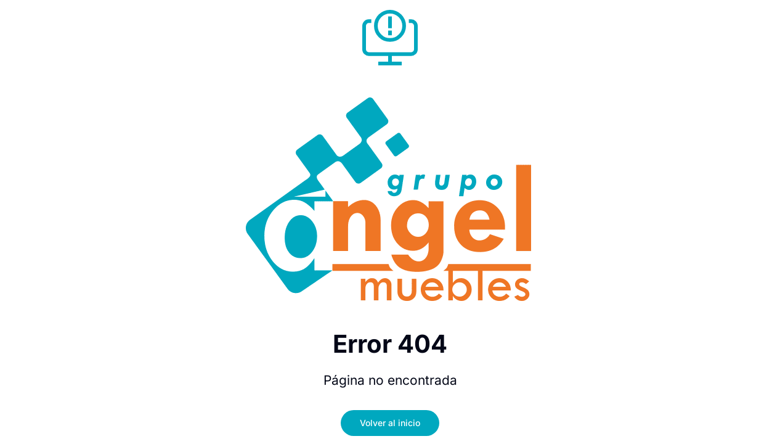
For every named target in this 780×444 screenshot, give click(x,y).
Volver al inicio (390, 422)
